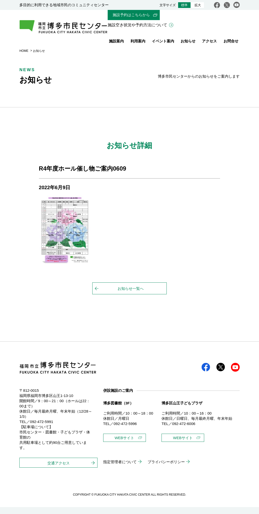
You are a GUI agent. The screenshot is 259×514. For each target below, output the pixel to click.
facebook (217, 5)
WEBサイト (124, 445)
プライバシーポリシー (166, 469)
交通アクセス (58, 470)
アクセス (209, 42)
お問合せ (231, 42)
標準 (184, 5)
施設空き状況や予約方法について (137, 25)
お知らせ (188, 42)
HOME (23, 58)
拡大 (197, 5)
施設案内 (116, 42)
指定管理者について (120, 469)
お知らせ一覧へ (131, 295)
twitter (227, 5)
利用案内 (137, 42)
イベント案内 (163, 42)
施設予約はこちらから (131, 15)
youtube (236, 5)
